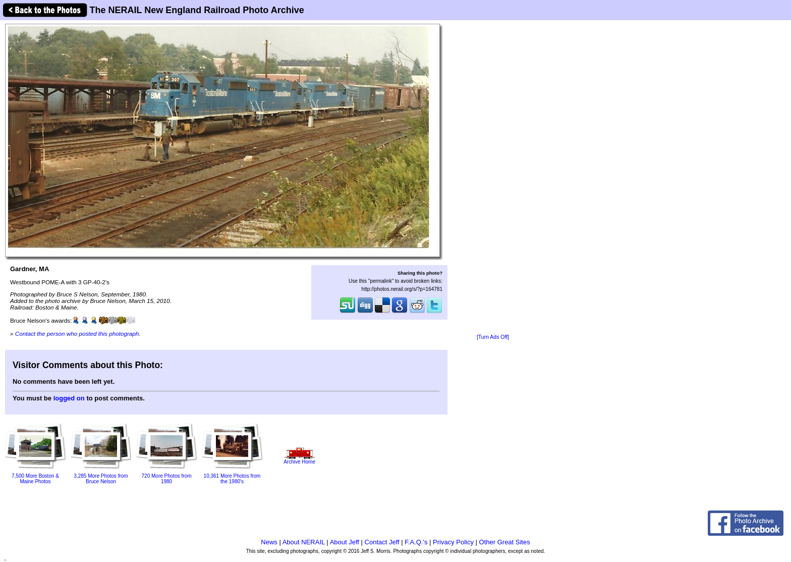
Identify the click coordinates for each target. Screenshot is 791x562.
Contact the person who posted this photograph (77, 333)
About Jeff (344, 542)
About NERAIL (303, 542)
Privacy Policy (453, 542)
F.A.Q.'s (416, 542)
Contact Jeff (382, 542)
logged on (69, 398)
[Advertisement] (493, 177)
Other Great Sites (504, 542)
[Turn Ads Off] (493, 337)
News (269, 542)
